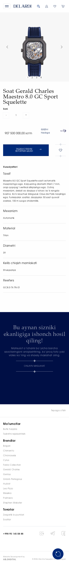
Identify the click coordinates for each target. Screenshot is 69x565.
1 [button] (28, 78)
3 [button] (36, 78)
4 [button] (41, 78)
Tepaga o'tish (58, 411)
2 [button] (32, 78)
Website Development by (14, 557)
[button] (6, 6)
